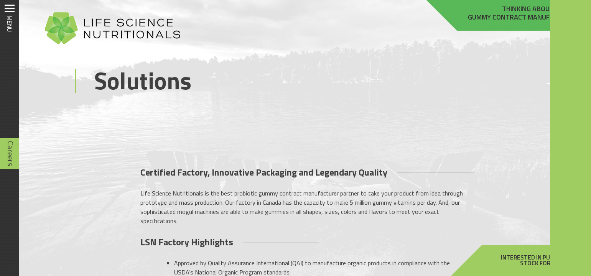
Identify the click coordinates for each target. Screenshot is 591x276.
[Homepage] (109, 44)
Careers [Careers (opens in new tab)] (10, 153)
